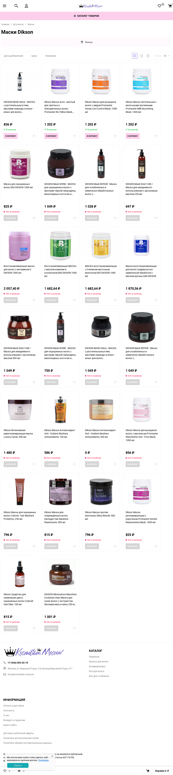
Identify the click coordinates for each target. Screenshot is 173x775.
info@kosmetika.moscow (18, 674)
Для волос (18, 24)
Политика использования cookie (21, 738)
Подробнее (43, 760)
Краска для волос (98, 661)
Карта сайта (10, 725)
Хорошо (18, 765)
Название (50, 55)
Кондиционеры (97, 666)
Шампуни (94, 656)
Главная (5, 24)
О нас (6, 715)
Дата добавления (13, 55)
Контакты (8, 710)
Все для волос (96, 671)
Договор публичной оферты (18, 733)
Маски (31, 24)
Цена (34, 55)
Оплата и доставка (13, 705)
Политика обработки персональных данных (27, 743)
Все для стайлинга (99, 676)
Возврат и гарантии (14, 720)
